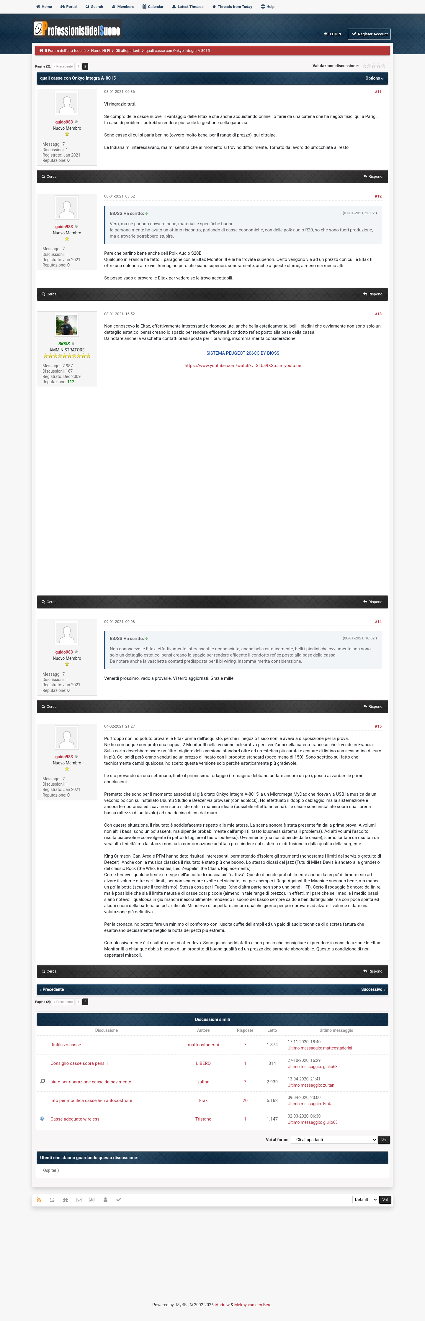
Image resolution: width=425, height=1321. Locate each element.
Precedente (53, 989)
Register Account (369, 33)
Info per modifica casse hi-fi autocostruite (91, 1100)
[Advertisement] (212, 1254)
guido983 (64, 122)
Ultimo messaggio (304, 1048)
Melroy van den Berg (253, 1304)
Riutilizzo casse (65, 1044)
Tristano (203, 1119)
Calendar (152, 6)
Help (267, 6)
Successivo (371, 989)
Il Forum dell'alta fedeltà (65, 50)
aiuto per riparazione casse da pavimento (90, 1082)
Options (375, 78)
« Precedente (63, 66)
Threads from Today (232, 6)
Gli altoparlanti (127, 50)
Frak (203, 1100)
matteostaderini (203, 1044)
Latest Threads (187, 6)
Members (122, 6)
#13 (378, 314)
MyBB (181, 1304)
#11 (378, 91)
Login (332, 33)
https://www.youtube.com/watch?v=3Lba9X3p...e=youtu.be (243, 365)
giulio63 (330, 1066)
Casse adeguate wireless (74, 1119)
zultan (203, 1082)
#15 (378, 726)
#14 (378, 621)
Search (94, 6)
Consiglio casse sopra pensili (79, 1063)
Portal (68, 6)
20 (245, 1100)
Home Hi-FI (100, 50)
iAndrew (222, 1304)
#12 (378, 196)
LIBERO (203, 1063)
